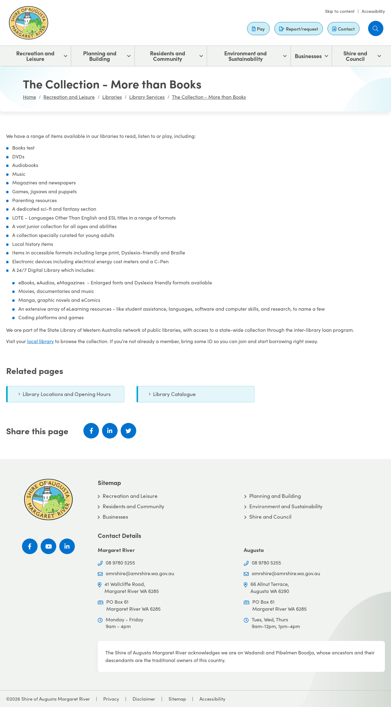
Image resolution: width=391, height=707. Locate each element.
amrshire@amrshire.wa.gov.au (140, 573)
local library (40, 341)
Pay (258, 28)
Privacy (111, 699)
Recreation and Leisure (35, 55)
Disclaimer (144, 699)
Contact (343, 28)
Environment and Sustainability (245, 55)
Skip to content (340, 11)
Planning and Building (99, 55)
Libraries (112, 97)
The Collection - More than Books (209, 97)
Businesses (308, 56)
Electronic (23, 261)
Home (29, 97)
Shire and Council (355, 55)
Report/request (298, 28)
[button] (375, 28)
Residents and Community (167, 55)
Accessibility (373, 11)
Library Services (147, 97)
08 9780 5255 (120, 562)
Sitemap (177, 699)
